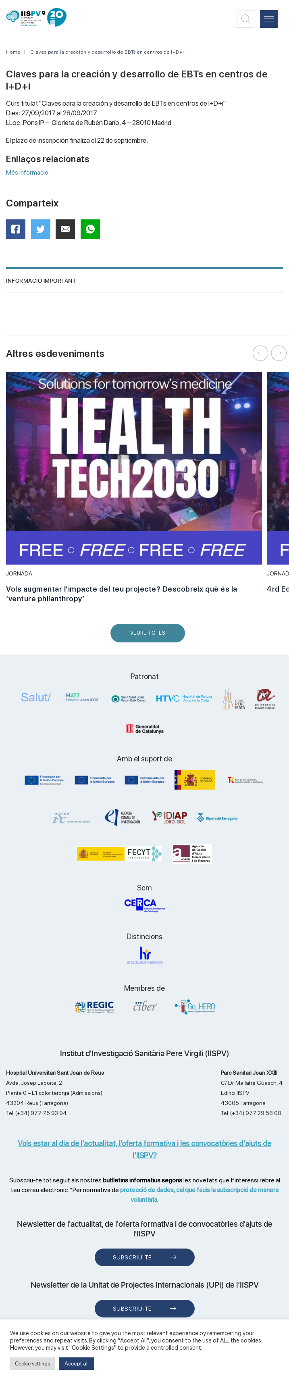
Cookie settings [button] (32, 1364)
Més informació (27, 172)
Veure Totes (149, 636)
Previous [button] (261, 353)
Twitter (43, 232)
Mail (66, 232)
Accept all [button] (76, 1363)
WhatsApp (93, 232)
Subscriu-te (132, 1257)
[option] (134, 492)
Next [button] (279, 353)
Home (13, 52)
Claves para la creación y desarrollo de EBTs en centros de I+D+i (107, 52)
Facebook (18, 232)
